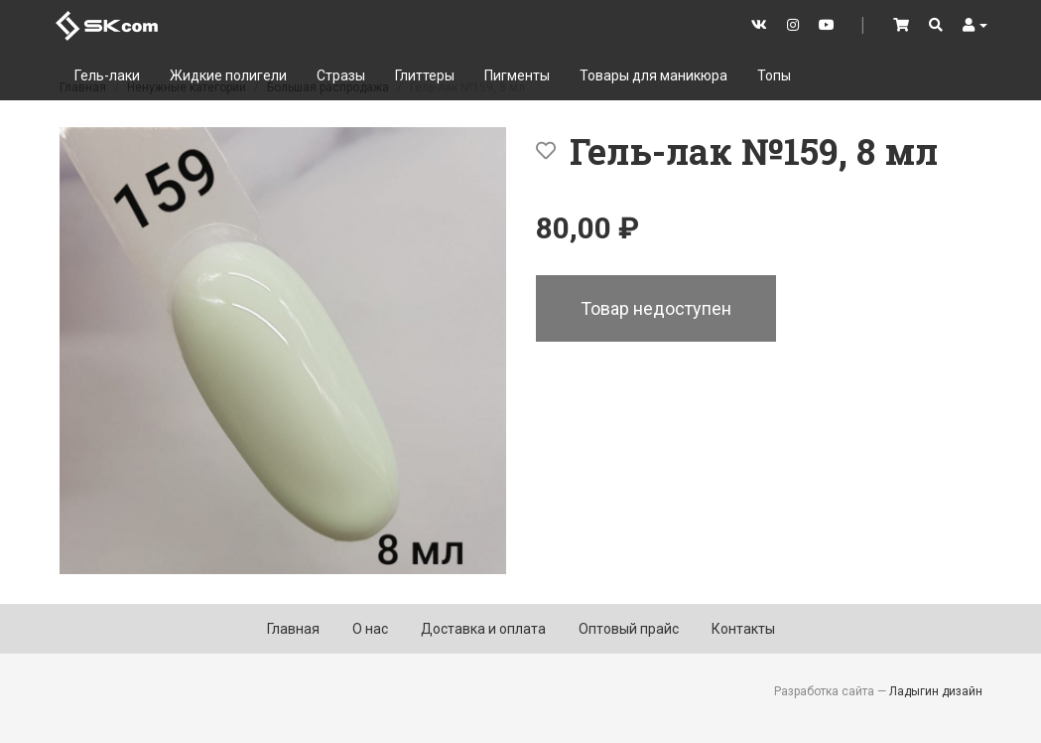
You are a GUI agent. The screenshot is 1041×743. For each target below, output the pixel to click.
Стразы (341, 75)
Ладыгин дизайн (935, 691)
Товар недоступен (656, 308)
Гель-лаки (107, 75)
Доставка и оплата (483, 629)
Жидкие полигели (228, 75)
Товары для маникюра (653, 75)
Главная (293, 629)
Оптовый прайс (629, 629)
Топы (774, 75)
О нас (370, 629)
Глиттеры (425, 75)
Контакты (743, 629)
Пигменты (517, 75)
